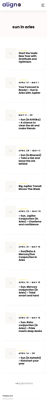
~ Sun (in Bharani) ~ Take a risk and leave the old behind (30, 157)
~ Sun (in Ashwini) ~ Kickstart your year (30, 358)
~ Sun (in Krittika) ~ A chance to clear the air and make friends (30, 122)
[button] (42, 5)
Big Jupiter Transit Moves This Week (30, 188)
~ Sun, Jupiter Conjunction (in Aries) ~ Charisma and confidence (30, 218)
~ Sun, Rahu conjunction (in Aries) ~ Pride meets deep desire (30, 324)
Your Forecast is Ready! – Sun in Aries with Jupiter (30, 87)
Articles (23, 49)
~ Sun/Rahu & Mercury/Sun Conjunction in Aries (30, 253)
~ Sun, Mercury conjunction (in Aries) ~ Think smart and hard (30, 289)
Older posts (24, 383)
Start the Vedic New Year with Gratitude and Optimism (28, 57)
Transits (23, 78)
